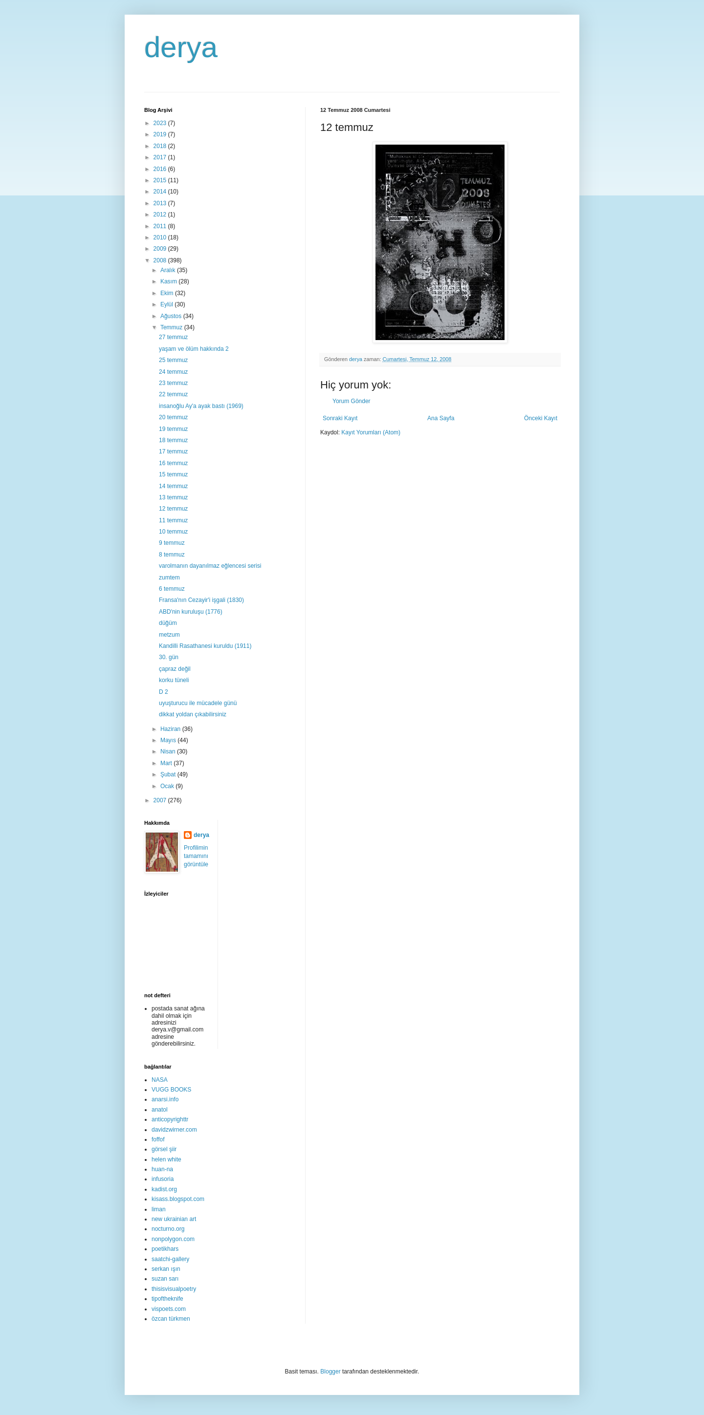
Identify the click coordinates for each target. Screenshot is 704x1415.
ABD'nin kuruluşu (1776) (190, 611)
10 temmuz (173, 531)
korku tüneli (174, 680)
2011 (161, 226)
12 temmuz (173, 508)
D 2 (163, 691)
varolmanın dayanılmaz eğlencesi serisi (210, 565)
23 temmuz (173, 383)
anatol (160, 1109)
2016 (161, 169)
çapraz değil (175, 668)
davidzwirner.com (174, 1129)
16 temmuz (173, 463)
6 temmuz (172, 588)
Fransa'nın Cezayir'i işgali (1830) (201, 600)
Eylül (167, 304)
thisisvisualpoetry (174, 1289)
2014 (161, 191)
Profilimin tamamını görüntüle (196, 856)
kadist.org (164, 1189)
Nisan (168, 751)
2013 (161, 203)
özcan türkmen (171, 1318)
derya (181, 47)
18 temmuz (173, 440)
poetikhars (165, 1248)
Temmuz (172, 327)
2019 (161, 134)
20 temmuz (173, 417)
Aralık (168, 270)
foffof (158, 1139)
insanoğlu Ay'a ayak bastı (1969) (201, 406)
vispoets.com (169, 1309)
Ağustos (171, 316)
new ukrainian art (174, 1219)
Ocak (168, 786)
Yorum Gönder (351, 401)
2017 (161, 157)
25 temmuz (173, 360)
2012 (161, 214)
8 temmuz (172, 554)
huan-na (162, 1169)
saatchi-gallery (170, 1259)
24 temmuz (173, 371)
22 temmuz (173, 394)
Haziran (171, 729)
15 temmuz (173, 474)
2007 (161, 800)
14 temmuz (173, 486)
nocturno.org (168, 1228)
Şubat (168, 774)
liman (159, 1209)
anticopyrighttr (170, 1119)
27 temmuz (173, 337)
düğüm (168, 623)
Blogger (330, 1371)
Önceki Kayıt (540, 418)
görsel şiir (164, 1149)
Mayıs (168, 740)
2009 (161, 248)
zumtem (169, 577)
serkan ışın (166, 1268)
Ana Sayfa (440, 418)
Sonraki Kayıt (340, 418)
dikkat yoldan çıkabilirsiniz (192, 714)
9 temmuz (172, 542)
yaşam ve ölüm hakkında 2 (194, 348)
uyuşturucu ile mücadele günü (198, 703)
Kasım (169, 281)
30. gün (168, 657)
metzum (169, 634)
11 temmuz (173, 520)
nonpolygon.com (173, 1239)
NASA (160, 1079)
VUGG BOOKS (171, 1089)
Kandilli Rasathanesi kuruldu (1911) (205, 646)
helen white (166, 1159)
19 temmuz (173, 429)
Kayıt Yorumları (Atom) (370, 432)
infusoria (163, 1179)
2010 (161, 237)
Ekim (167, 293)
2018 (161, 146)
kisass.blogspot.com (178, 1199)
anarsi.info (165, 1099)
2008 (161, 260)
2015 (161, 180)
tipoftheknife (167, 1298)
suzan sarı (165, 1278)
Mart (167, 763)
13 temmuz (173, 497)
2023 (161, 123)
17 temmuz (173, 451)
